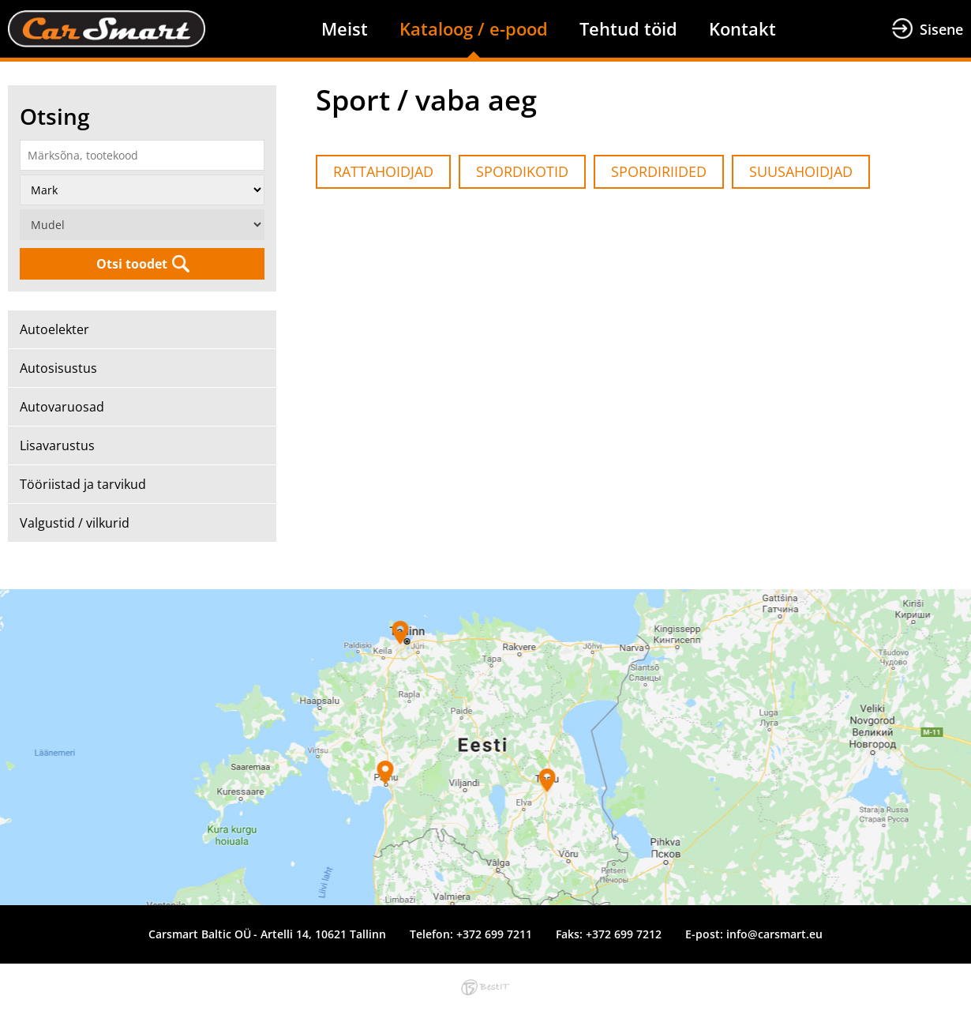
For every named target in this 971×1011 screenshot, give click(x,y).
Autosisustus (58, 368)
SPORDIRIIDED (659, 171)
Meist (344, 28)
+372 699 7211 (494, 933)
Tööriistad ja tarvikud (83, 484)
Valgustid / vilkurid (74, 523)
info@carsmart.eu (774, 933)
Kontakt (742, 28)
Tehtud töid (628, 28)
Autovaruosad (62, 406)
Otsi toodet (131, 263)
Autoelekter (54, 329)
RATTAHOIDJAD (383, 171)
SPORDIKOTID (522, 171)
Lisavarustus (57, 445)
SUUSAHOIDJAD (801, 171)
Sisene (941, 29)
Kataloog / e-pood (473, 28)
